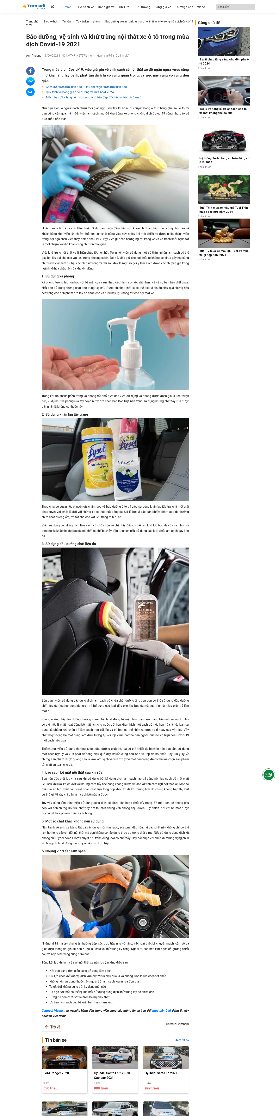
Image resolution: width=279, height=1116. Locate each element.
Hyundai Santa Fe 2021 (161, 1073)
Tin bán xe (56, 1040)
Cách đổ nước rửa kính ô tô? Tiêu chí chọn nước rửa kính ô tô (86, 87)
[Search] (235, 7)
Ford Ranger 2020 (56, 1073)
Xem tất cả (182, 1040)
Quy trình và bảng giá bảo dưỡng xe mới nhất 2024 (79, 92)
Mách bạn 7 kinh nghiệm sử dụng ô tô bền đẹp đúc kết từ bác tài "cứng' (93, 97)
